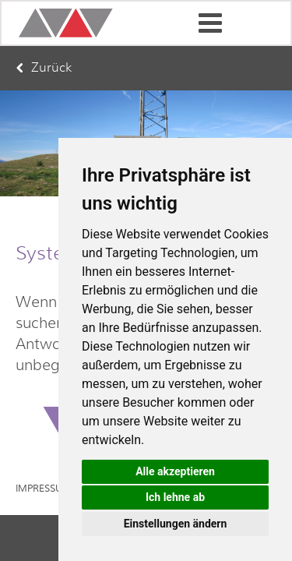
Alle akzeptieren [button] (175, 471)
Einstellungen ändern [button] (175, 523)
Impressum (44, 489)
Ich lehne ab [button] (175, 497)
